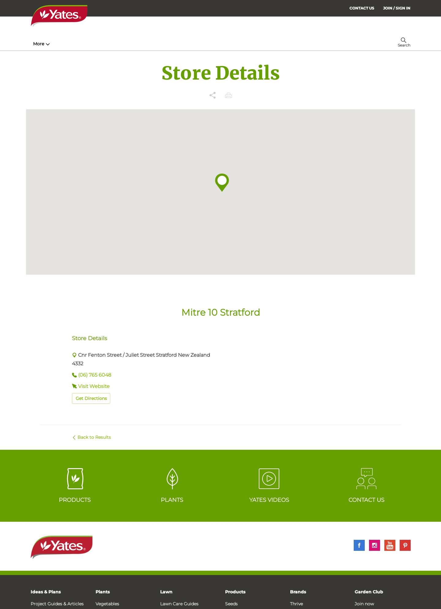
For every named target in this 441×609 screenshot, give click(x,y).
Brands (298, 592)
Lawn (166, 592)
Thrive (296, 604)
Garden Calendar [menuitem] (282, 44)
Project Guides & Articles (57, 604)
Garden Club (369, 592)
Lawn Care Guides (179, 604)
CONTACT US (361, 8)
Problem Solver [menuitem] (234, 44)
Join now (364, 604)
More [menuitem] (315, 44)
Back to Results (94, 437)
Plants (103, 592)
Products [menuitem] (107, 44)
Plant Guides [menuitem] (148, 44)
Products (235, 592)
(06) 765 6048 (94, 375)
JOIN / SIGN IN (396, 8)
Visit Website (94, 386)
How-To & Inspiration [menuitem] (58, 44)
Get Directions (91, 398)
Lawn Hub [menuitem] (189, 44)
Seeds (231, 604)
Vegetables (107, 604)
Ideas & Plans (46, 592)
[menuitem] (396, 8)
